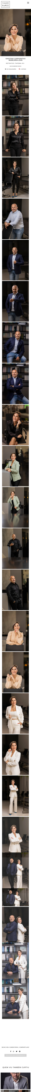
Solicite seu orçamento (15, 1055)
